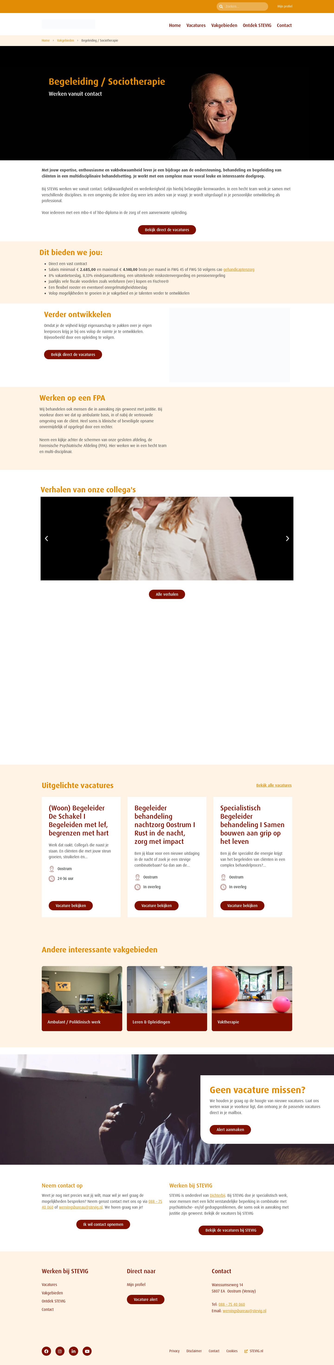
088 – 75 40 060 (231, 1304)
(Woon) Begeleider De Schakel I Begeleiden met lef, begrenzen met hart (79, 820)
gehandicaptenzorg (238, 269)
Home (175, 25)
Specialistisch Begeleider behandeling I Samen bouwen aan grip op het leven (252, 824)
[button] (46, 538)
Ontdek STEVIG (257, 25)
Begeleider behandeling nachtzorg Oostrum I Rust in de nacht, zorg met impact (165, 824)
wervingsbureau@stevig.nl (81, 1207)
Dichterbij (217, 1195)
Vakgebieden (224, 25)
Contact (284, 25)
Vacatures (196, 25)
